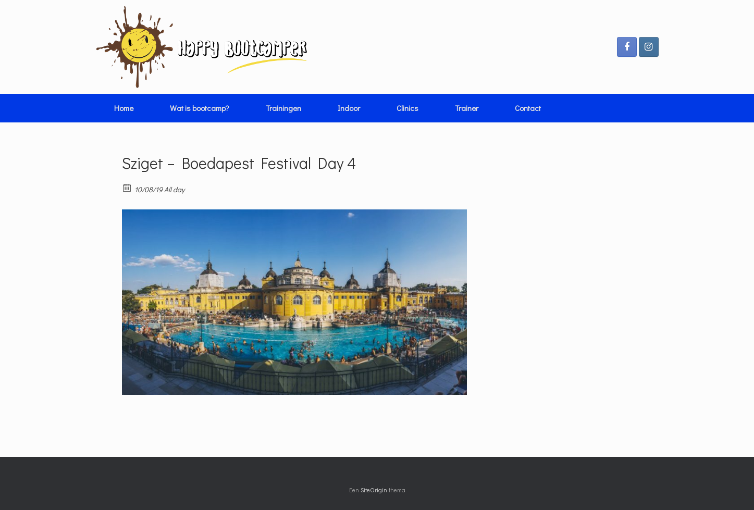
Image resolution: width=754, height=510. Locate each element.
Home (123, 108)
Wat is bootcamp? (199, 108)
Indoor (349, 108)
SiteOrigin (374, 490)
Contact (528, 108)
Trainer (466, 108)
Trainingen (283, 108)
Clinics (407, 108)
